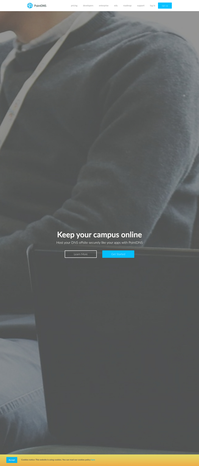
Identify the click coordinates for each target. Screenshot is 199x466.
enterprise (104, 5)
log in (152, 5)
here (93, 460)
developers (88, 5)
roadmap (127, 5)
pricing (74, 5)
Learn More (81, 254)
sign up (165, 5)
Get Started (118, 254)
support (141, 5)
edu (116, 5)
